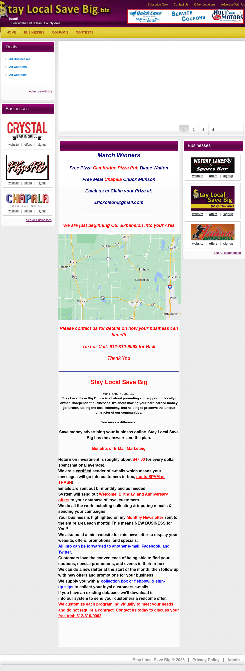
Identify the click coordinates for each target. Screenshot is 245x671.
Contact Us (181, 4)
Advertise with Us (40, 91)
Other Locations (204, 4)
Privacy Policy (206, 660)
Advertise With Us (233, 4)
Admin (233, 660)
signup (42, 144)
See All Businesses (38, 220)
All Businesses (19, 59)
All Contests (18, 75)
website (13, 144)
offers (28, 144)
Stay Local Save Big (47, 11)
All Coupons (18, 67)
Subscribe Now (158, 4)
